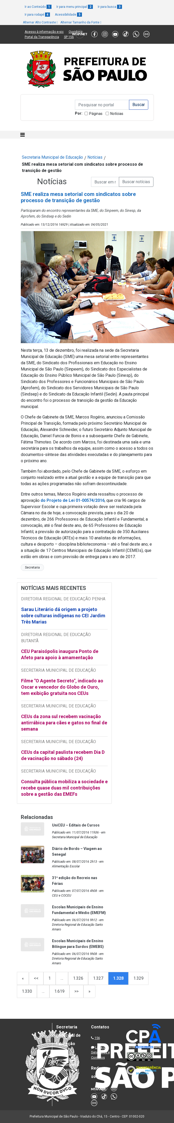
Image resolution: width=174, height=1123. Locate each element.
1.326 (78, 978)
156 (97, 1038)
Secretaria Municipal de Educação (52, 157)
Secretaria (32, 567)
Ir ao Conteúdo (38, 7)
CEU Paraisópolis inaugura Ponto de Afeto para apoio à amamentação (59, 654)
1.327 (98, 978)
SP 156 (69, 37)
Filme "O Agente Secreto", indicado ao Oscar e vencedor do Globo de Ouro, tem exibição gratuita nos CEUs (62, 687)
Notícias (116, 113)
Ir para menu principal (74, 7)
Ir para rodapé (37, 15)
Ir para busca (110, 7)
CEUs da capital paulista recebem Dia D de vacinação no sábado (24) (63, 755)
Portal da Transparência (42, 37)
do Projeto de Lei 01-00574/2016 (73, 500)
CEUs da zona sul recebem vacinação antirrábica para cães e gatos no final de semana (64, 723)
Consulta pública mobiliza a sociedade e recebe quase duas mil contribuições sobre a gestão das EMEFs (64, 788)
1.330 (27, 991)
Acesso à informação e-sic (44, 32)
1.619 (59, 991)
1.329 (138, 978)
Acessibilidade (68, 15)
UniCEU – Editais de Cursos (76, 825)
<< (36, 978)
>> (76, 991)
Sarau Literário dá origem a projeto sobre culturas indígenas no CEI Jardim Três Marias (63, 616)
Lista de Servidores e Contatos (100, 1052)
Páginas (95, 113)
